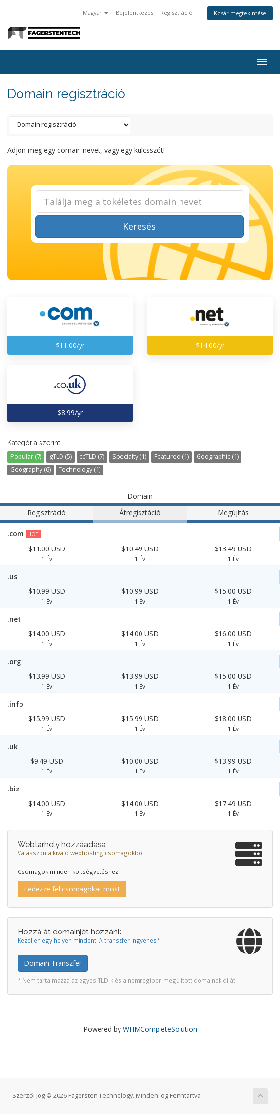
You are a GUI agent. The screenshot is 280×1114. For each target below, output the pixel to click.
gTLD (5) (60, 456)
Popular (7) (25, 456)
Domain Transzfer (52, 963)
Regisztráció (176, 12)
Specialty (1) (129, 456)
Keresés (139, 226)
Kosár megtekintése (240, 13)
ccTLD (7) (92, 456)
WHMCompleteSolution (160, 1028)
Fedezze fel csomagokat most (72, 888)
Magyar (95, 12)
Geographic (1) (218, 456)
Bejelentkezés (134, 12)
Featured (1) (171, 456)
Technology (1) (79, 470)
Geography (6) (30, 470)
